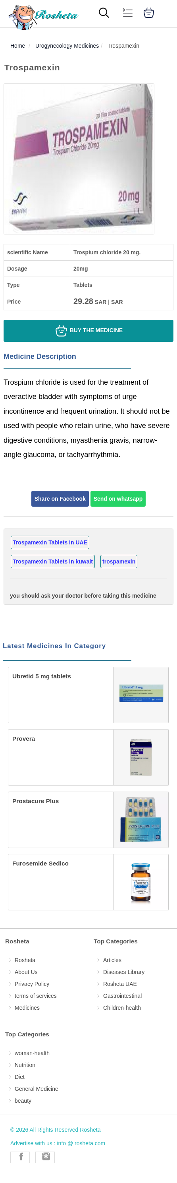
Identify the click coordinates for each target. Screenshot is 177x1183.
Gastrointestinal (122, 996)
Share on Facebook (60, 499)
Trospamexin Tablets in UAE (50, 542)
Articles (112, 960)
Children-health (122, 1008)
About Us (26, 972)
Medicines (27, 1008)
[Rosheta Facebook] (20, 1157)
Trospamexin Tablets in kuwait (53, 561)
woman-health (32, 1053)
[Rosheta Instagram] (45, 1157)
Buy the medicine (88, 331)
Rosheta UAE (120, 984)
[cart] (148, 13)
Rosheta (25, 960)
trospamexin (118, 561)
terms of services (36, 996)
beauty (23, 1101)
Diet (20, 1077)
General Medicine (36, 1089)
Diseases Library (123, 972)
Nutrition (25, 1065)
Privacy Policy (32, 984)
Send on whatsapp (118, 499)
